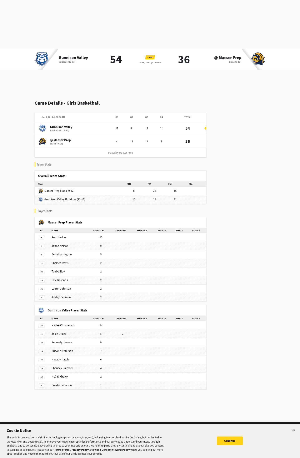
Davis (60, 260)
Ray (58, 268)
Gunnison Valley (73, 57)
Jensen (61, 339)
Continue (229, 442)
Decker (58, 234)
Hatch (60, 356)
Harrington (61, 251)
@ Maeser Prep (227, 57)
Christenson (63, 322)
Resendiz (59, 277)
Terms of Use (62, 451)
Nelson (60, 243)
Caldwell (62, 365)
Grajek (58, 331)
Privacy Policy (80, 451)
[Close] (293, 432)
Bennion (61, 294)
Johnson (61, 285)
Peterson (62, 348)
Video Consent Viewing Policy (112, 451)
